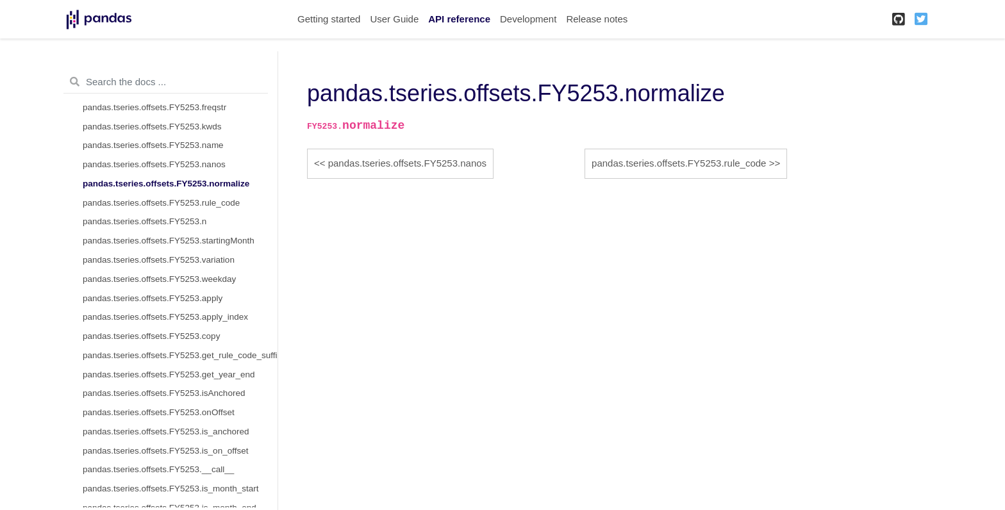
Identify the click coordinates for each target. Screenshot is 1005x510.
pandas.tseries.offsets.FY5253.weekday (159, 279)
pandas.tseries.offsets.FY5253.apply (152, 298)
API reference (459, 18)
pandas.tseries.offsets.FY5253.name (153, 145)
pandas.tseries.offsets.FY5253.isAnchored (164, 393)
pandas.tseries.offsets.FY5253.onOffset (159, 412)
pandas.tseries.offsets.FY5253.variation (159, 260)
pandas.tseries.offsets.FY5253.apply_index (165, 317)
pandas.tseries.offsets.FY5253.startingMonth (168, 240)
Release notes (596, 18)
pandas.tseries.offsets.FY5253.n (144, 221)
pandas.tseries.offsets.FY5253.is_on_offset (165, 451)
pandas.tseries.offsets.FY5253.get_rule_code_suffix (180, 355)
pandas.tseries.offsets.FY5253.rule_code (161, 203)
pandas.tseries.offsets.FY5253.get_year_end (168, 374)
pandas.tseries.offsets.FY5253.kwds (152, 126)
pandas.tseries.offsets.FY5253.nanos (154, 164)
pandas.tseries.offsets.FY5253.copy (151, 336)
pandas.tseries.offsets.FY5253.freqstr (154, 107)
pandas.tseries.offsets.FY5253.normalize (166, 183)
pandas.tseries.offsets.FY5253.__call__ (158, 469)
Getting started (328, 18)
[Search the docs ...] (165, 82)
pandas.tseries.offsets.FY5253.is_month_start (170, 488)
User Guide (394, 18)
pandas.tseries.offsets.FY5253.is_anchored (166, 431)
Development (528, 18)
